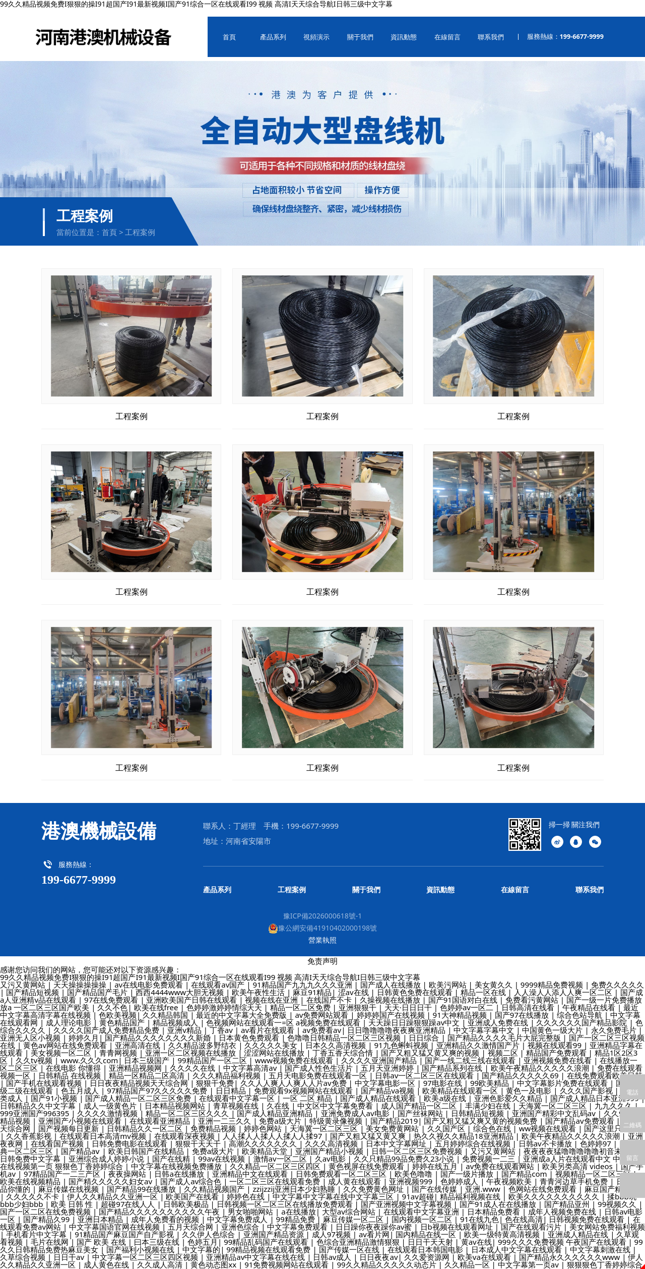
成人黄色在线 (107, 1256)
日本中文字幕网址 (397, 1135)
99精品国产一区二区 (213, 1052)
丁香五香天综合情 (343, 1045)
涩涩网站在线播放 (275, 1045)
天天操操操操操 (80, 976)
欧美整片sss (44, 1264)
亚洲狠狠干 (358, 999)
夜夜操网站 (128, 1166)
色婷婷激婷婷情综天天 (225, 999)
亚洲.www (483, 1181)
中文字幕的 (201, 1241)
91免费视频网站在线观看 (287, 1256)
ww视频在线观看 (548, 1120)
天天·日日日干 (409, 999)
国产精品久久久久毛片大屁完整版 (505, 1029)
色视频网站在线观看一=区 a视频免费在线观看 (284, 1014)
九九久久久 (614, 1097)
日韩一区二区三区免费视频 (417, 1143)
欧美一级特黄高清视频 (503, 1226)
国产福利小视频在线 (141, 1241)
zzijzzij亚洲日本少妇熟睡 (294, 1181)
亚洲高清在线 (138, 1037)
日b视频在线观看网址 (457, 1219)
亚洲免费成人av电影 (356, 1105)
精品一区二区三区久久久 (188, 1105)
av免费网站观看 (322, 1007)
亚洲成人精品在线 (579, 1226)
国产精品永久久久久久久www (570, 1249)
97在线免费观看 (112, 992)
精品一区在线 (484, 984)
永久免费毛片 (614, 1022)
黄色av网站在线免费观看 (66, 1037)
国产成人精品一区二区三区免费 (139, 1090)
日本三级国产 (147, 1052)
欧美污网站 (449, 976)
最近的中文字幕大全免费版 (242, 1007)
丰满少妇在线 (488, 1097)
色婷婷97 (596, 1135)
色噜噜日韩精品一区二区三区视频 (345, 1029)
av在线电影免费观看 (149, 976)
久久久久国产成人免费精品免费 (107, 1022)
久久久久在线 (193, 1060)
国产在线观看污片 (532, 1219)
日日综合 (425, 1029)
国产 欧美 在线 (102, 1234)
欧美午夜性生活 (259, 984)
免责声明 (322, 953)
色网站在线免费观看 (543, 1181)
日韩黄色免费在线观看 (416, 984)
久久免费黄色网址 (374, 1181)
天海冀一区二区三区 (554, 1097)
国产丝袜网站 (421, 1105)
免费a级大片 (281, 1113)
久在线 (279, 1097)
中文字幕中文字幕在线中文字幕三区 (334, 1188)
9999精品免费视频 (553, 976)
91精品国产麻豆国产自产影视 (125, 1226)
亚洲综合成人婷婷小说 (107, 1150)
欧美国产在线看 (193, 1188)
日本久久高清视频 (336, 1037)
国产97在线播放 (523, 1007)
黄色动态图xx (214, 1256)
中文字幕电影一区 (386, 1075)
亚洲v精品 (185, 1022)
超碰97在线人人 (129, 1196)
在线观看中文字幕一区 (238, 1090)
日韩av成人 (333, 1249)
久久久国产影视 (587, 1082)
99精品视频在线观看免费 (269, 1241)
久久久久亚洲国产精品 (380, 1052)
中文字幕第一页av (529, 1256)
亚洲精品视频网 (136, 1060)
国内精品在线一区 (427, 1226)
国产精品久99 (47, 1211)
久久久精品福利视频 (227, 1067)
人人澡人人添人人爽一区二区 (564, 984)
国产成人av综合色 (191, 1173)
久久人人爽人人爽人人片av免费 (294, 1075)
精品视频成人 (176, 1014)
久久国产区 (447, 1120)
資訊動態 (395, 33)
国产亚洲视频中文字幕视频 (407, 1196)
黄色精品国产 (123, 1014)
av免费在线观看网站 (501, 1158)
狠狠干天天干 (199, 1135)
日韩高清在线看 (528, 999)
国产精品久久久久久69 (521, 1067)
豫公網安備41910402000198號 (322, 920)
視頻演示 (312, 33)
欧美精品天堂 (265, 1143)
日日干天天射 (431, 1234)
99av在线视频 (222, 1150)
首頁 (228, 33)
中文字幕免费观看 (298, 1219)
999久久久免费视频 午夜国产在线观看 (563, 1234)
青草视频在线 (237, 1097)
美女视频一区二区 (62, 1045)
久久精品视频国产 (215, 1181)
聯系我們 (479, 33)
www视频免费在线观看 (295, 1052)
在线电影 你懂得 (74, 1060)
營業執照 (322, 932)
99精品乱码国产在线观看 (267, 1234)
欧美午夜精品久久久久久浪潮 (541, 1060)
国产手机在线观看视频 (45, 1075)
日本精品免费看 (494, 1203)
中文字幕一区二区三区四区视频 (146, 1249)
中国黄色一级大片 (553, 1022)
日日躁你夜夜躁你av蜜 (375, 1219)
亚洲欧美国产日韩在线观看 (192, 992)
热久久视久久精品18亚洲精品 (464, 1128)
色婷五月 (202, 1234)
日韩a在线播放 (180, 1166)
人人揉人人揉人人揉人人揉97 (273, 1128)
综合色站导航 (580, 1007)
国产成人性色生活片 (320, 1060)
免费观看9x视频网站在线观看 (304, 1082)
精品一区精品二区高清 (147, 1067)
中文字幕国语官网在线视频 (115, 1219)
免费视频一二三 (489, 1150)
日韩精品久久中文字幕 (39, 1097)
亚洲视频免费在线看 (559, 1052)
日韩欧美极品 (187, 1196)
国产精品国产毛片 (98, 984)
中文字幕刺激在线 (601, 1241)
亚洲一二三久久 (225, 1113)
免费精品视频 (214, 1120)
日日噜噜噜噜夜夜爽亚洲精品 (397, 1022)
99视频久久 (618, 1196)
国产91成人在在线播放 (499, 1196)
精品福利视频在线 (471, 1188)
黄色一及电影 (529, 1082)
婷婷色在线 (247, 1188)
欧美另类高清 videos (578, 1158)
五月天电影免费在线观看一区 (319, 1067)
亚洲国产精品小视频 (330, 1143)
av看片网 (374, 1226)
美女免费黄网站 (393, 1120)
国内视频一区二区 (423, 1211)
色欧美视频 (118, 1007)
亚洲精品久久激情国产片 (479, 1037)
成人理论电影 (69, 1014)
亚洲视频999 (411, 1173)
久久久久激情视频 (108, 1105)
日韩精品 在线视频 (70, 1067)
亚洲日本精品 (101, 1211)
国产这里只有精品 (614, 1120)
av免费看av (321, 1022)
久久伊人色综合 (209, 1226)
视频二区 (504, 1045)
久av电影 (331, 1150)
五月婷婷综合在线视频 (473, 1135)
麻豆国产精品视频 (615, 1181)
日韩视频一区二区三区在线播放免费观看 (286, 1196)
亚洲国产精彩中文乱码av (555, 1105)
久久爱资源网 (428, 1249)
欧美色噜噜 (414, 1166)
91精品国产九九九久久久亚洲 (303, 976)
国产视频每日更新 (69, 1120)
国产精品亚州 (568, 1196)
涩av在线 (354, 984)
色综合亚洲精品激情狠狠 (359, 1234)
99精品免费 (296, 1211)
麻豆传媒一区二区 (354, 1211)
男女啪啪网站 (251, 1203)
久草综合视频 (23, 1249)
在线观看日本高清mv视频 (103, 1128)
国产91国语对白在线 (463, 992)
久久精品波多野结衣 (203, 1037)
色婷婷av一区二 (467, 999)
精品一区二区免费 (301, 999)
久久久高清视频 (332, 1135)
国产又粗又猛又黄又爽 (369, 1128)
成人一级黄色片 (111, 1097)
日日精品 (232, 1082)
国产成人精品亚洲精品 (275, 1105)
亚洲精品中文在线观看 (251, 1166)
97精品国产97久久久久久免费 (158, 1082)
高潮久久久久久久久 (264, 1135)
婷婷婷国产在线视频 (392, 1007)
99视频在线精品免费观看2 (209, 1264)
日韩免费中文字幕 (31, 1150)
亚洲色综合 (241, 1219)
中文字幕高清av (251, 1060)
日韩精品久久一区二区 (145, 1120)
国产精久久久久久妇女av (111, 1173)
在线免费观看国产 (292, 1264)
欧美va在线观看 (485, 1249)
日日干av (69, 1249)
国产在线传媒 (435, 1181)
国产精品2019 (394, 1113)
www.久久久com (89, 1052)
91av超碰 (418, 1188)
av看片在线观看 (268, 1022)
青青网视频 (119, 1045)
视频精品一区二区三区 (594, 1166)
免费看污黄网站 (532, 992)
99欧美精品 (490, 1075)
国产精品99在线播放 (142, 1181)
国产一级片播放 (467, 1166)
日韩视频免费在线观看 (587, 1211)
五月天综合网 (191, 1219)
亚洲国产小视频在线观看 (80, 1113)
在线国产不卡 (330, 992)
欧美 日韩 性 (73, 1196)
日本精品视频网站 (176, 1097)
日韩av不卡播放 (546, 1135)
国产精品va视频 (388, 1082)
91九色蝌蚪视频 (402, 1037)
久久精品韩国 (166, 1007)
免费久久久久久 (617, 976)
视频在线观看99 (556, 1037)
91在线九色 (479, 1211)
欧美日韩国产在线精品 (147, 1143)
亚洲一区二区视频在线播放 (191, 1045)
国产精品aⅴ (81, 1143)
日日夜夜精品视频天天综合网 (140, 1075)
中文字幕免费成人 (238, 1211)
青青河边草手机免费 (575, 1173)
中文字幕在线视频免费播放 (177, 1158)
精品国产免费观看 (557, 1045)
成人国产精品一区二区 (420, 1097)
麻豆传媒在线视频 (69, 1181)
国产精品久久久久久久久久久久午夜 (160, 1203)
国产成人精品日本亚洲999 (595, 1090)
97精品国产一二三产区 (63, 1166)
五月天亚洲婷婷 (388, 1060)
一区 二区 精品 (308, 1090)
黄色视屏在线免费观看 (367, 1158)
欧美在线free (157, 999)
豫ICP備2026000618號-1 (322, 907)
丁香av (222, 1022)
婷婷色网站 (264, 1120)
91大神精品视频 (461, 1007)
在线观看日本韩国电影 (426, 1241)
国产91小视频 (55, 1090)
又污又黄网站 (23, 976)
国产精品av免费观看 (580, 1113)
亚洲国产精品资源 (274, 1226)
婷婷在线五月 (436, 1158)
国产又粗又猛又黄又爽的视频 (431, 1045)
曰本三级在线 (157, 1234)
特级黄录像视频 (336, 1113)
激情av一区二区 (281, 1150)
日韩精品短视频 (478, 1105)
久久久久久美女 (271, 1037)
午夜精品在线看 (589, 999)
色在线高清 (524, 1211)
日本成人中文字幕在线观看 (517, 1241)
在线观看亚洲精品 (161, 1113)
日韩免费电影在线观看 (130, 1135)
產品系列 (270, 33)
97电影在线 (443, 1075)
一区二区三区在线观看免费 (275, 1173)
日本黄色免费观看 (250, 1029)
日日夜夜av (378, 1249)
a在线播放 (298, 1203)
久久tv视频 (35, 1052)
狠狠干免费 (215, 1075)
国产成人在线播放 (391, 976)
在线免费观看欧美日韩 (604, 1067)
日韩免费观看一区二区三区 (342, 1166)
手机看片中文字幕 (37, 1226)
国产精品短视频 (33, 984)
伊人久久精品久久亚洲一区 (113, 1188)
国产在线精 (172, 1150)
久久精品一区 (468, 1256)
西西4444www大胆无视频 (181, 984)
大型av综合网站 (349, 1203)
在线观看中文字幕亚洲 (422, 1203)
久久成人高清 (160, 1256)
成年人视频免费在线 (563, 1203)
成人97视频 (332, 1226)
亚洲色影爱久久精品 (509, 1090)
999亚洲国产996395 (35, 1105)
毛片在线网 (51, 1234)
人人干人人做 (134, 1264)
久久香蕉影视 (29, 1128)
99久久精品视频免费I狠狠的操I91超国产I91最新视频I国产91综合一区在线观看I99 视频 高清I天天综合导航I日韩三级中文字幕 (210, 969)
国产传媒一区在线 (350, 1241)
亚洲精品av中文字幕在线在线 (256, 1249)
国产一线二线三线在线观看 (471, 1052)
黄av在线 (476, 1234)
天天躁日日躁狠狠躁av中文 (415, 1014)
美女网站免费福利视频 (607, 1219)
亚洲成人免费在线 (499, 1014)
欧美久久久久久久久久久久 (554, 1188)
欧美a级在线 (446, 1090)
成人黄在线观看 (355, 1173)
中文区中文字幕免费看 (336, 1097)
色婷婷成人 (460, 1173)
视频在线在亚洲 (272, 992)
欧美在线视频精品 (31, 1173)
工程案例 (140, 224)
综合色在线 (493, 1120)
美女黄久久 (494, 976)
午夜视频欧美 (510, 1173)
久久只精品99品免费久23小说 (405, 1150)
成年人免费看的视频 (166, 1211)
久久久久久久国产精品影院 (582, 1014)
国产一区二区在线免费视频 (46, 1203)
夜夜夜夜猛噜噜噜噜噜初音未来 (577, 1143)
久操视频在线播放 (391, 992)
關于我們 (354, 33)
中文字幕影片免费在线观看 (563, 1075)
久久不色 (112, 999)
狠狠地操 (89, 1264)
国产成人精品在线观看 (379, 1090)
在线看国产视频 (58, 1135)
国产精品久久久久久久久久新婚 (159, 1029)
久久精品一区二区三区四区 (276, 1158)
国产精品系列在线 (453, 1060)
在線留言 (437, 33)
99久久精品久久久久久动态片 (387, 1256)
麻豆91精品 (312, 984)
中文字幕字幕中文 (485, 1022)
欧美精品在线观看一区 (461, 1082)
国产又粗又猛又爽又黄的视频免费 (481, 1113)
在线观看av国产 (218, 976)
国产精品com (525, 1166)
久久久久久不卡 (33, 1188)
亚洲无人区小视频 (31, 1029)
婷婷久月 (84, 1029)
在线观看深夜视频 (185, 1128)
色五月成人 (81, 1082)
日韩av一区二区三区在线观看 (425, 1067)
